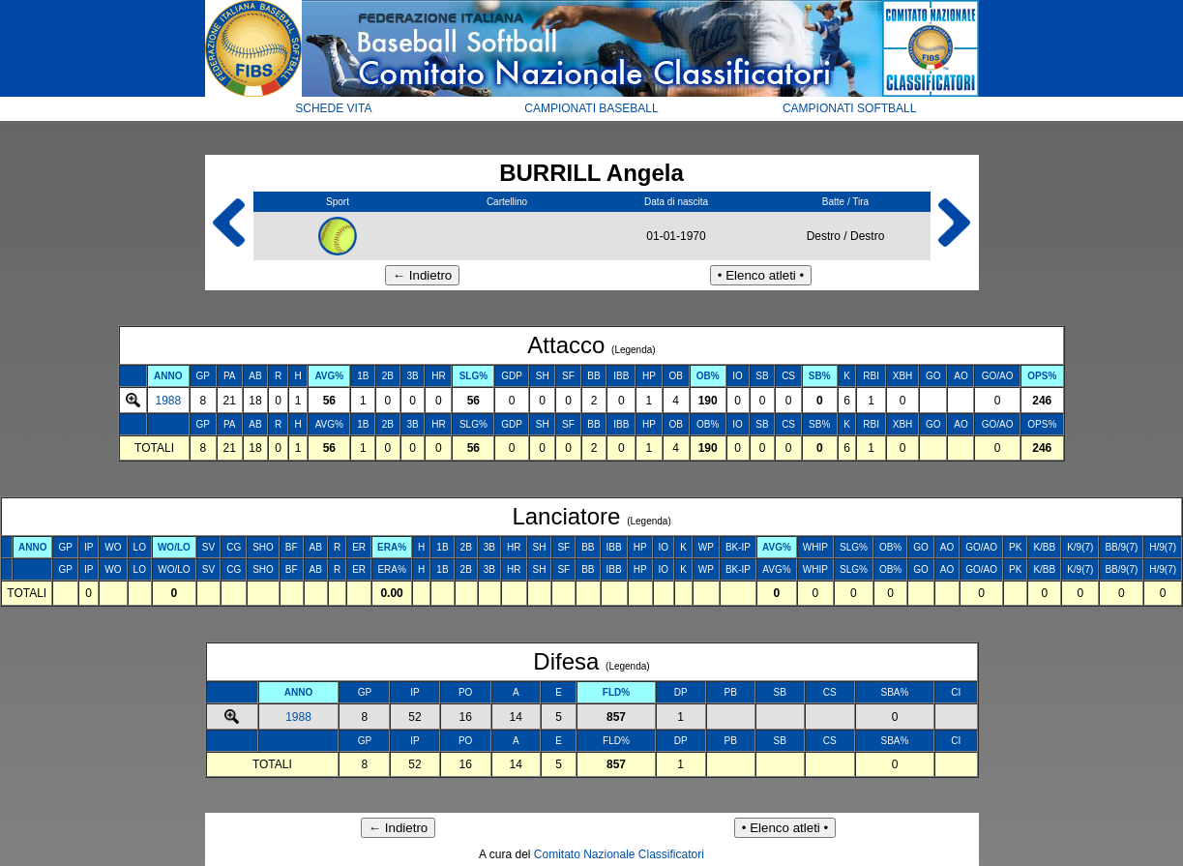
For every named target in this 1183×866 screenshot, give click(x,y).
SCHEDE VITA (333, 108)
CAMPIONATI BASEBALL (591, 108)
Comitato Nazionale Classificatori (619, 854)
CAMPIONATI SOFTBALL (849, 108)
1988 (168, 400)
